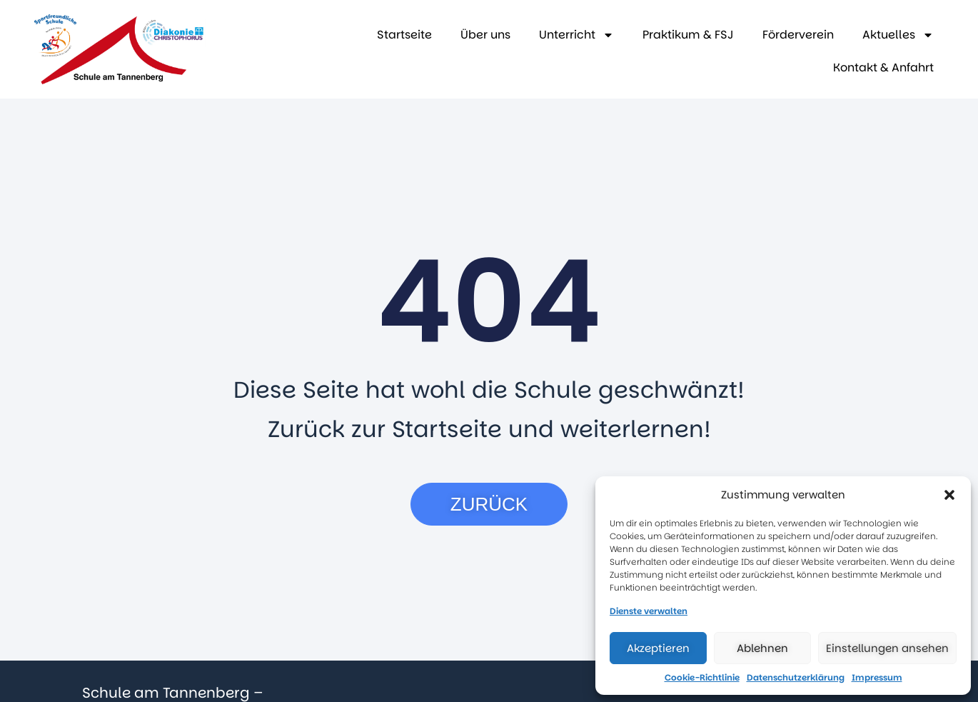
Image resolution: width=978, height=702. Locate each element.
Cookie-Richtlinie (702, 677)
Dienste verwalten (648, 611)
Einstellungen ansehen (887, 648)
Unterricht (576, 35)
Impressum (877, 677)
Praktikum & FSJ (688, 34)
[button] (949, 495)
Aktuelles (898, 35)
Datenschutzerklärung (796, 677)
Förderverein (798, 34)
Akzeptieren (658, 648)
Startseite (404, 34)
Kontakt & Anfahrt (883, 67)
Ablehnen (762, 648)
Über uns (485, 34)
